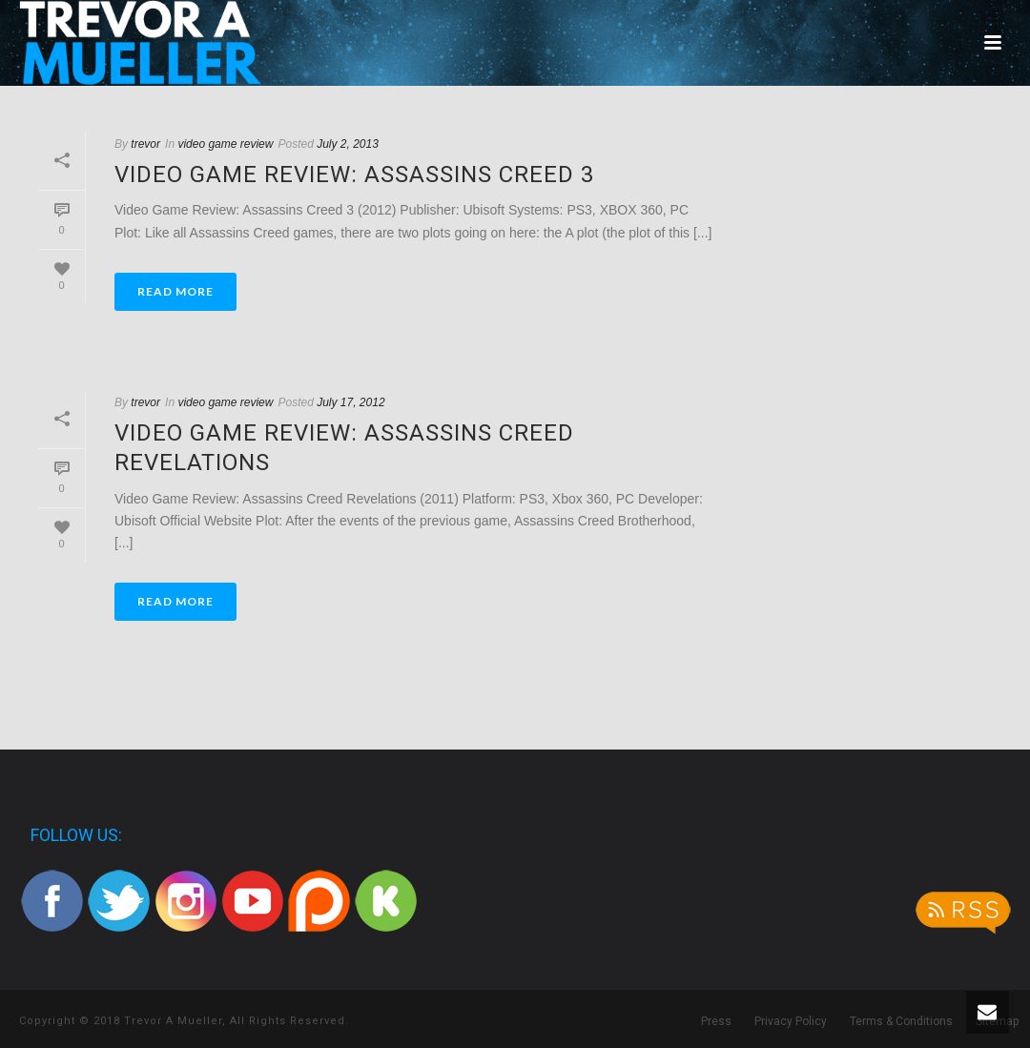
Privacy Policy (790, 1021)
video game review (225, 144)
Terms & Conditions (901, 1021)
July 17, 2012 (350, 402)
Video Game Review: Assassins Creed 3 (354, 174)
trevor (145, 144)
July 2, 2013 (348, 144)
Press (716, 1021)
